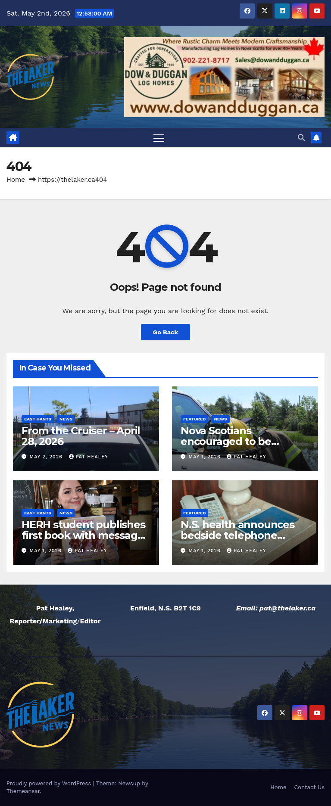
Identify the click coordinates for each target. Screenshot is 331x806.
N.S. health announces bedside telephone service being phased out (244, 535)
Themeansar (23, 791)
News (65, 419)
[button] (301, 138)
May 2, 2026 (47, 457)
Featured (194, 419)
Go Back (165, 332)
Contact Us (309, 787)
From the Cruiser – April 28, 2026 (81, 436)
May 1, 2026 (206, 457)
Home (15, 180)
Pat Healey (88, 457)
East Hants (37, 419)
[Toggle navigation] (158, 137)
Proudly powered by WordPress (49, 783)
